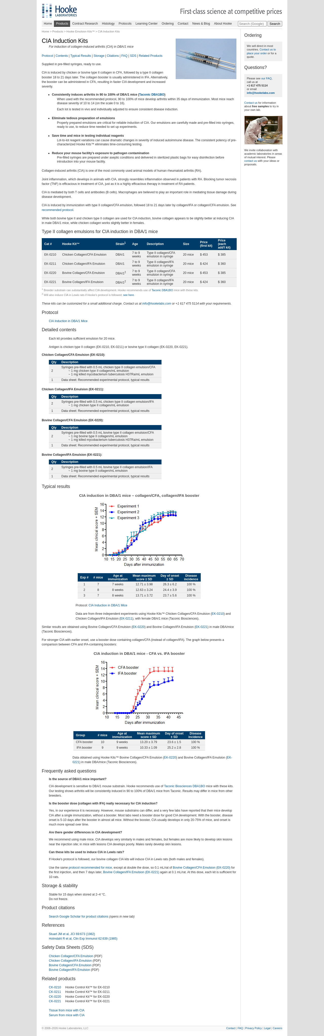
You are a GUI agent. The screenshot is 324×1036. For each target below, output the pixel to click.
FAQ (124, 56)
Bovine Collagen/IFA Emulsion (69, 970)
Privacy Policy (253, 1028)
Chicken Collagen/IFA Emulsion (70, 960)
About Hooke (223, 23)
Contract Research (85, 23)
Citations (113, 56)
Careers (277, 1028)
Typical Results (80, 56)
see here (128, 294)
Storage (99, 56)
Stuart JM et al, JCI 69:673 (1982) (72, 934)
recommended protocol (57, 210)
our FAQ (266, 78)
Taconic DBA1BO (152, 94)
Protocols (125, 23)
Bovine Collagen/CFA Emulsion (70, 965)
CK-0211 (55, 992)
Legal (267, 1028)
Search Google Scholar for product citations (78, 916)
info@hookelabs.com (156, 303)
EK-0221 (201, 627)
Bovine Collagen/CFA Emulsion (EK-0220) (201, 867)
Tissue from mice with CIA (67, 1010)
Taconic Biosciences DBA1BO (184, 786)
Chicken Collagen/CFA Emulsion (71, 956)
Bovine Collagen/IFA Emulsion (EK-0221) (131, 872)
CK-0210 (55, 987)
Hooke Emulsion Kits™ (80, 31)
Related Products (150, 56)
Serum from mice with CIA (67, 1015)
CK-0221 (55, 1001)
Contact (183, 23)
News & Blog (201, 23)
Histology (108, 23)
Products (62, 23)
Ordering (168, 23)
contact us (250, 160)
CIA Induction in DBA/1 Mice (68, 321)
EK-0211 (126, 618)
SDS (133, 56)
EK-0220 (139, 627)
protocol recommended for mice (90, 867)
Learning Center (146, 23)
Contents (62, 56)
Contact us (250, 102)
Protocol (47, 56)
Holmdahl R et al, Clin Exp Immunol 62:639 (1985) (83, 938)
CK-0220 (55, 996)
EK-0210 (218, 614)
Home (48, 23)
